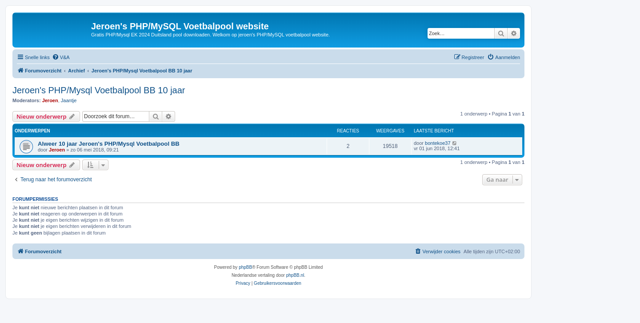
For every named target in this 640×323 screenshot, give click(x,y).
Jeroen (50, 100)
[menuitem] (61, 57)
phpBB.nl (295, 275)
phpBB (245, 267)
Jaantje (68, 100)
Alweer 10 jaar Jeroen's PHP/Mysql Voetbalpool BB (109, 143)
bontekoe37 (438, 143)
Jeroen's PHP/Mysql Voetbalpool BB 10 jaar (98, 90)
